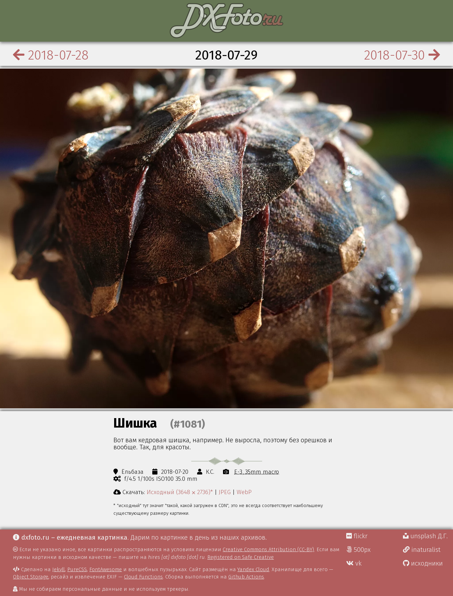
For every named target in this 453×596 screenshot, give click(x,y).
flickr (357, 536)
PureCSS (77, 569)
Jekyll (58, 569)
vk (354, 563)
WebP (244, 491)
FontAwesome (105, 569)
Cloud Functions (143, 577)
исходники (423, 563)
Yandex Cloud (253, 569)
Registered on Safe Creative (240, 557)
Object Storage (30, 577)
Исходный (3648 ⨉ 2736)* (180, 491)
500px (358, 550)
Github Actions (246, 577)
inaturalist (421, 550)
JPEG (225, 491)
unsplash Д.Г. (425, 536)
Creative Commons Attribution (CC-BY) (268, 549)
